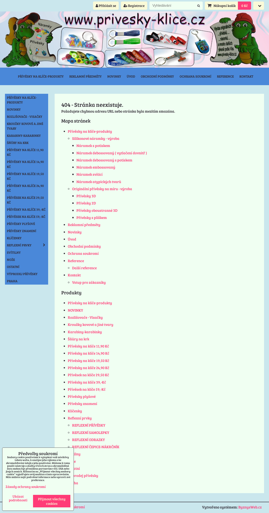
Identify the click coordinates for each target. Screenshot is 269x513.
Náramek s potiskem (93, 145)
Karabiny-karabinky (85, 331)
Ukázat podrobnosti (18, 498)
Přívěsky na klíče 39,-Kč (87, 382)
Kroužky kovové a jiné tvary (90, 324)
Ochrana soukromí (195, 76)
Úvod (131, 76)
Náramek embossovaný (95, 167)
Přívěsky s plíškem (91, 217)
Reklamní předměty (85, 76)
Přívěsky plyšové (82, 396)
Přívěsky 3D (86, 195)
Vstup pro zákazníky (89, 282)
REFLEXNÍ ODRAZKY (88, 439)
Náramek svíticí (89, 174)
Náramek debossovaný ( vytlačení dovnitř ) (111, 152)
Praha (12, 281)
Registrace (134, 5)
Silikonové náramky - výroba (95, 138)
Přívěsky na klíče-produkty (41, 76)
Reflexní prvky (80, 418)
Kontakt (246, 76)
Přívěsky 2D (86, 203)
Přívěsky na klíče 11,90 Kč (88, 346)
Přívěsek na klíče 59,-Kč (87, 389)
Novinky (114, 76)
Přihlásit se (106, 5)
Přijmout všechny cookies (51, 501)
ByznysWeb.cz (250, 507)
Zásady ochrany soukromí (26, 486)
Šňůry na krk (78, 338)
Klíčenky (75, 410)
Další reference (84, 267)
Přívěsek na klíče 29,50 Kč (88, 374)
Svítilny (74, 453)
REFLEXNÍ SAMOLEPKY (90, 432)
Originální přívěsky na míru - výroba (102, 188)
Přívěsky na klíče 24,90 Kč (88, 367)
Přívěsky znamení (82, 403)
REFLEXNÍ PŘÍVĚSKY (88, 425)
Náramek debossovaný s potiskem (104, 160)
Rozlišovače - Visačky (85, 317)
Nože (11, 259)
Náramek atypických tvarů (98, 181)
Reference (225, 76)
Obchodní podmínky (157, 76)
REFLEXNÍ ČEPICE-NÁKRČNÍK (95, 446)
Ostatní (74, 468)
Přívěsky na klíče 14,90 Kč (88, 353)
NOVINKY (75, 310)
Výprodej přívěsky (83, 475)
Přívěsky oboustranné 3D (96, 210)
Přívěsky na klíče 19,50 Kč (88, 360)
